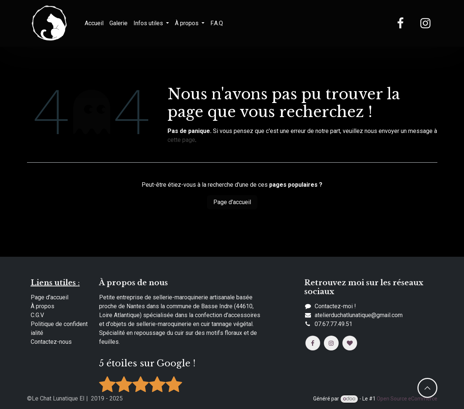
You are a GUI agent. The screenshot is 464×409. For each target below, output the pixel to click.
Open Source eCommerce (407, 399)
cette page (181, 139)
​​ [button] (427, 388)
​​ (359, 315)
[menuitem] (94, 23)
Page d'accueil (232, 202)
